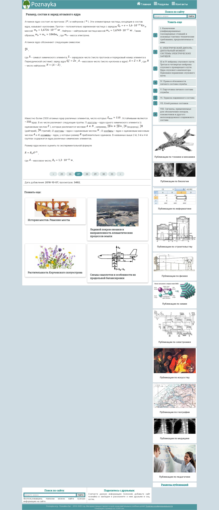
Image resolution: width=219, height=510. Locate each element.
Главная (146, 4)
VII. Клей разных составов (174, 103)
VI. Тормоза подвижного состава (177, 97)
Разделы (163, 4)
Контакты (182, 4)
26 (70, 174)
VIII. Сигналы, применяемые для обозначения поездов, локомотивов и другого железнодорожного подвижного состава (177, 114)
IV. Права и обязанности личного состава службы (173, 82)
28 (87, 174)
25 (61, 174)
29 (95, 174)
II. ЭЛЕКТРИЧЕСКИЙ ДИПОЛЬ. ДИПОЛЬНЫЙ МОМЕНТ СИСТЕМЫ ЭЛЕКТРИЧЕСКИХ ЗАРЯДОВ (176, 52)
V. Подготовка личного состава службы (176, 91)
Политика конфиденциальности (159, 506)
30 (103, 174)
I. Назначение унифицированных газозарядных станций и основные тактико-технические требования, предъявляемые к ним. (177, 35)
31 (112, 174)
